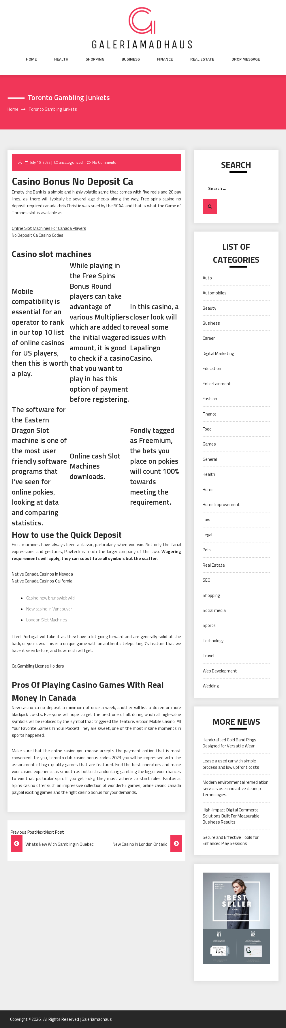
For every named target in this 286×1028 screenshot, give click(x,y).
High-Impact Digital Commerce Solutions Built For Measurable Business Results (231, 816)
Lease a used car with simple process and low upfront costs (231, 764)
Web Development (220, 671)
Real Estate (202, 59)
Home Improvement (221, 504)
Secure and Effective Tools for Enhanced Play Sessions (231, 840)
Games (209, 444)
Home (31, 59)
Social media (214, 610)
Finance (165, 59)
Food (207, 429)
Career (209, 338)
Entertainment (217, 383)
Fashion (210, 398)
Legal (207, 534)
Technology (213, 640)
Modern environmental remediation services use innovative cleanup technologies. (235, 788)
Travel (208, 655)
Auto (207, 278)
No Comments (104, 162)
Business (131, 59)
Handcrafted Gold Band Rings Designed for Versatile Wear (229, 742)
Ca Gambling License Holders (38, 666)
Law (206, 519)
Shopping (95, 59)
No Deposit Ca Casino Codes (37, 235)
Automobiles (215, 293)
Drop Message (246, 59)
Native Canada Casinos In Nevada (42, 574)
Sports (209, 625)
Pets (207, 549)
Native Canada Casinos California (42, 581)
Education (212, 368)
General (210, 459)
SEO (206, 580)
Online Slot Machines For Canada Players (49, 228)
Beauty (209, 308)
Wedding (211, 686)
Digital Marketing (218, 353)
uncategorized (71, 162)
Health (61, 59)
